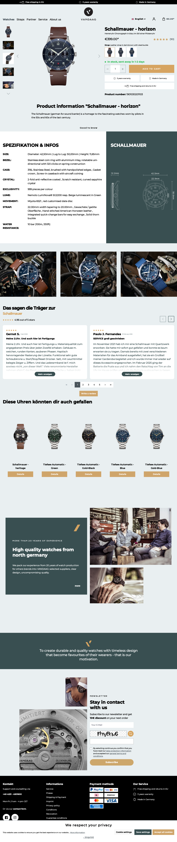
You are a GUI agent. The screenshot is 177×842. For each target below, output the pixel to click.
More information (77, 832)
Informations (54, 784)
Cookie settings (124, 832)
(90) (172, 39)
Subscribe (112, 762)
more (77, 585)
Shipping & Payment (56, 797)
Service (49, 789)
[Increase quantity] (123, 69)
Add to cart (152, 69)
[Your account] (154, 19)
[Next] (99, 56)
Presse (49, 793)
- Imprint (88, 837)
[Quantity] (115, 69)
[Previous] (17, 56)
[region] (52, 59)
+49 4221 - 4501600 (12, 794)
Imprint (50, 801)
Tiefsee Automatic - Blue (122, 466)
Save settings (143, 832)
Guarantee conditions (56, 818)
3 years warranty (145, 794)
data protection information (118, 751)
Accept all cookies (163, 832)
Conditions (51, 809)
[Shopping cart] (168, 19)
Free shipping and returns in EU (152, 789)
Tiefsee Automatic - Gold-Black (88, 466)
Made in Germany (146, 799)
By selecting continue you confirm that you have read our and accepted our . (112, 752)
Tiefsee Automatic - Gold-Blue (156, 466)
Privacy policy (53, 805)
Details (20, 474)
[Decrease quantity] (107, 69)
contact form (19, 809)
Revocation (51, 814)
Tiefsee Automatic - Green (54, 466)
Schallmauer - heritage (20, 466)
